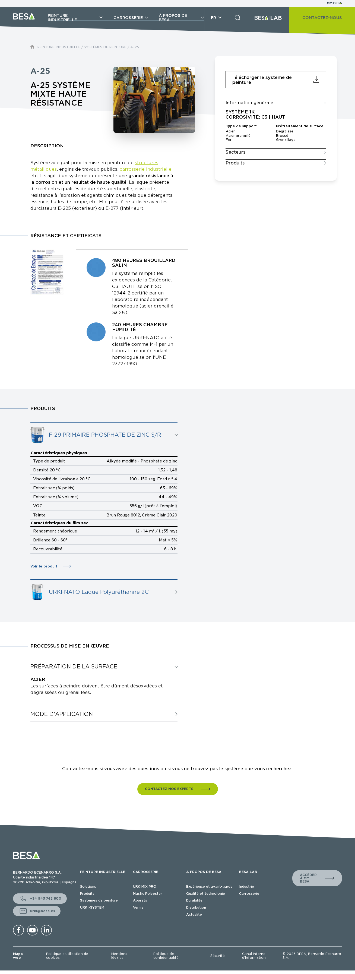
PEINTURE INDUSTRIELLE (58, 47)
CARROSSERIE (145, 872)
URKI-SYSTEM (92, 907)
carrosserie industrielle (146, 169)
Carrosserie (249, 893)
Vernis (138, 907)
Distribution (196, 907)
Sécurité (217, 956)
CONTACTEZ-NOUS (322, 17)
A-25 (134, 47)
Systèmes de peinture (99, 900)
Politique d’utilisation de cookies (67, 956)
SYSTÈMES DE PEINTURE (105, 47)
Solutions (88, 886)
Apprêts (140, 900)
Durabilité (194, 900)
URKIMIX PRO (144, 886)
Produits (87, 893)
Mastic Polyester (147, 893)
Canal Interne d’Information (254, 956)
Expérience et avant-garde (209, 886)
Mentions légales (119, 956)
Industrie (246, 886)
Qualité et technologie (205, 893)
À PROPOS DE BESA (203, 872)
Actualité (194, 914)
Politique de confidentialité (166, 956)
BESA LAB (248, 872)
